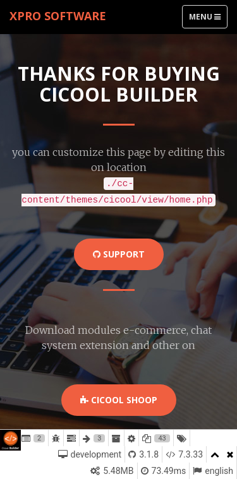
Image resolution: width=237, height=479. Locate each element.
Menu (208, 19)
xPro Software (57, 15)
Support (119, 254)
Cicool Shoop (118, 400)
